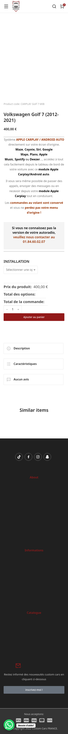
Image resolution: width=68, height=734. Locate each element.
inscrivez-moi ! (34, 689)
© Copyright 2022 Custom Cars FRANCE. (34, 728)
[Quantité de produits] (13, 309)
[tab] (33, 348)
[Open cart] (62, 6)
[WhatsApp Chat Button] (9, 724)
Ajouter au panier (34, 317)
